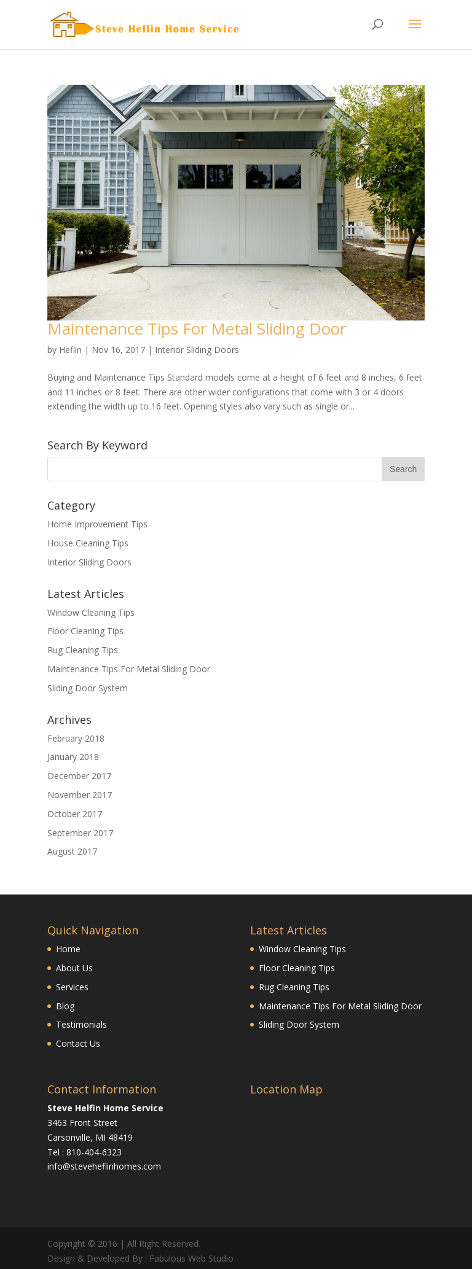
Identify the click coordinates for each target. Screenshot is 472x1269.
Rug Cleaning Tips (82, 650)
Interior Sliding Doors (197, 349)
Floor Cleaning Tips (85, 631)
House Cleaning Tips (87, 543)
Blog (65, 1006)
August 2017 (72, 851)
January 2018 (73, 757)
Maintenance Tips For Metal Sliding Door (196, 328)
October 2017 (74, 814)
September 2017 (80, 833)
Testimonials (81, 1024)
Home (68, 949)
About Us (74, 968)
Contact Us (78, 1043)
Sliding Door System (87, 688)
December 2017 (79, 776)
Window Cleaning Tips (91, 612)
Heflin (70, 349)
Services (72, 987)
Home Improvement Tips (97, 524)
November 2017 (79, 795)
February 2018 (75, 738)
